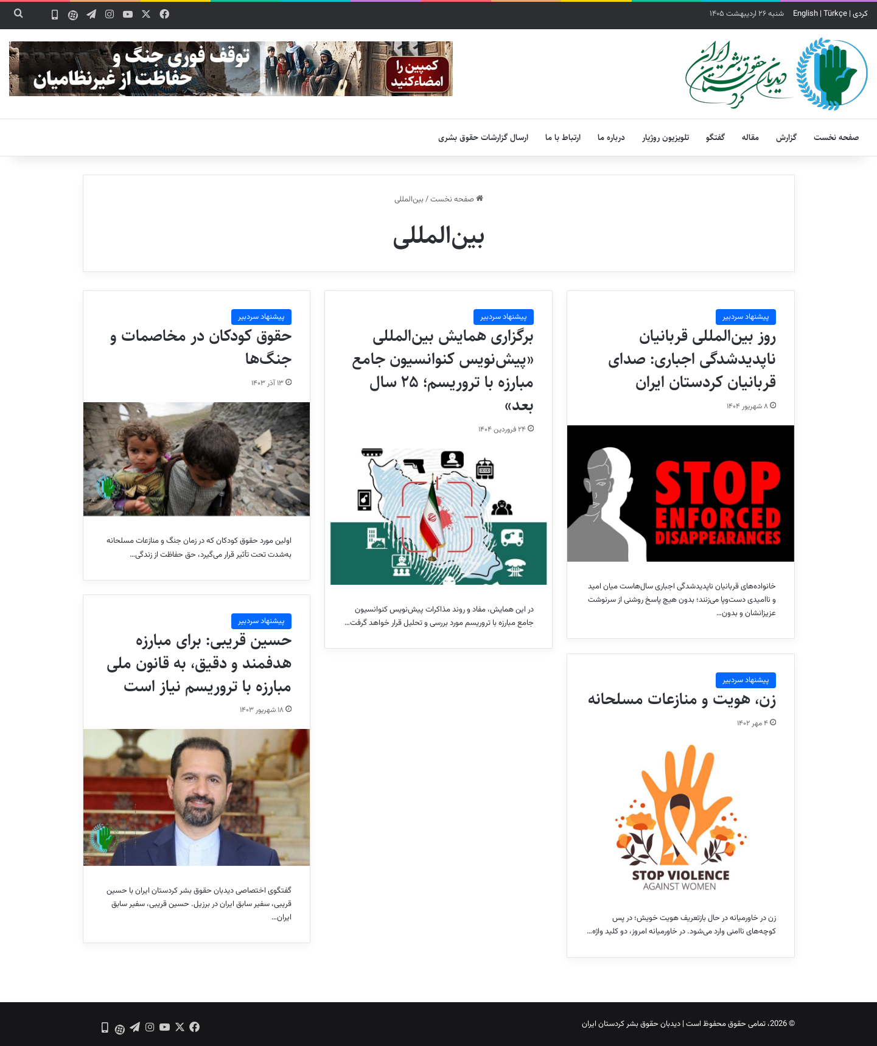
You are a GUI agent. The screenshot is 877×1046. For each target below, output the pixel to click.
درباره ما (611, 137)
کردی (860, 14)
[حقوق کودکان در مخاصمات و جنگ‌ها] (196, 459)
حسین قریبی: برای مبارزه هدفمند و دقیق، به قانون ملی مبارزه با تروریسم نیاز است (199, 663)
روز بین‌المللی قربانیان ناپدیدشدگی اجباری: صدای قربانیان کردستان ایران (692, 359)
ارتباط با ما (563, 137)
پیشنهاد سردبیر (745, 317)
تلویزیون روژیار (665, 137)
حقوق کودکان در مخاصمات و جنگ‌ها (201, 347)
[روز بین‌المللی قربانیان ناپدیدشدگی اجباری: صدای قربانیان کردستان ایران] (680, 493)
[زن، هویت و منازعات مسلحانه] (680, 818)
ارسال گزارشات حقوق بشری (483, 137)
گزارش (786, 137)
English (805, 14)
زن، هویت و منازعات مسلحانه (682, 699)
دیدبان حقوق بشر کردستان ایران (631, 1024)
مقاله (750, 137)
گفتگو (715, 137)
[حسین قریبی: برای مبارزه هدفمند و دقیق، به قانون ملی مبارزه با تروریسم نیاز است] (196, 797)
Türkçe (835, 14)
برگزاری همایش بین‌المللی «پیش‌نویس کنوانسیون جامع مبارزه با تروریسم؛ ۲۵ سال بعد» (443, 370)
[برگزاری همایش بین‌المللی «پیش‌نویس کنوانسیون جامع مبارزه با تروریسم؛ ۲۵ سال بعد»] (438, 516)
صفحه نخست (836, 137)
